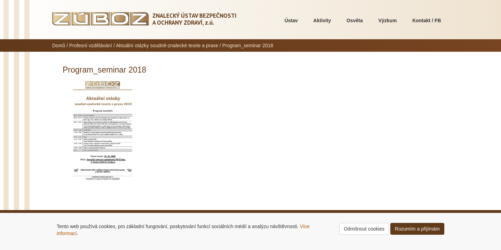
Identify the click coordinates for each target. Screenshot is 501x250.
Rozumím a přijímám (417, 229)
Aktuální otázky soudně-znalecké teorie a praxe (167, 45)
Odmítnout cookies (364, 229)
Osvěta (355, 20)
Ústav (291, 20)
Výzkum (387, 20)
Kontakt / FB (426, 20)
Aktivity (322, 20)
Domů (58, 45)
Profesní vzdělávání (90, 45)
